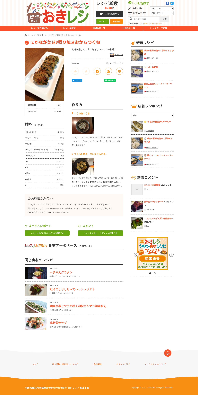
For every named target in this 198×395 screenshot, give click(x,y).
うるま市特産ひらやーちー (159, 122)
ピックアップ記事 (158, 28)
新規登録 (116, 22)
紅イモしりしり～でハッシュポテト (72, 289)
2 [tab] (155, 273)
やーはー (150, 131)
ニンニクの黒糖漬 (152, 185)
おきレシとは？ (123, 364)
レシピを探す (69, 28)
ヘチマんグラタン (61, 272)
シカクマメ (144, 23)
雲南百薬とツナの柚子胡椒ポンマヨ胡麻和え (78, 306)
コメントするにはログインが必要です (100, 233)
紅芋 (160, 23)
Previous (133, 254)
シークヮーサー (154, 23)
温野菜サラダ (58, 322)
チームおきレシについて (155, 364)
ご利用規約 (97, 364)
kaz (147, 226)
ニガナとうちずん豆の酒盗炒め (158, 218)
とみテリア (119, 55)
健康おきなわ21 (152, 58)
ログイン (102, 22)
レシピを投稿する (111, 14)
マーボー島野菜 (151, 67)
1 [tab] (150, 273)
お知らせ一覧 (128, 28)
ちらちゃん (150, 209)
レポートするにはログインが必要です (47, 233)
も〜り (148, 189)
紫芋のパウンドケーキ (154, 202)
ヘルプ (35, 364)
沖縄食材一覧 (99, 28)
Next (171, 254)
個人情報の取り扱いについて (65, 364)
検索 (165, 19)
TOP (167, 353)
